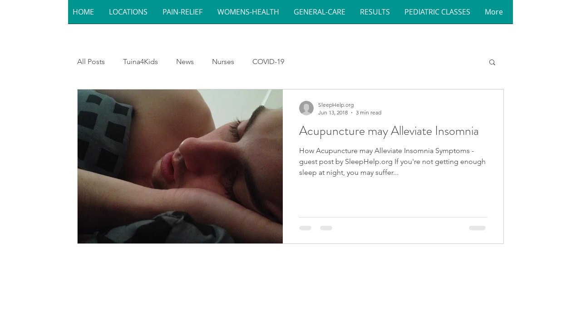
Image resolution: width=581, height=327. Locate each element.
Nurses (223, 61)
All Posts (91, 61)
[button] (131, 15)
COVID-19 (268, 61)
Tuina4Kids (140, 61)
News (185, 61)
